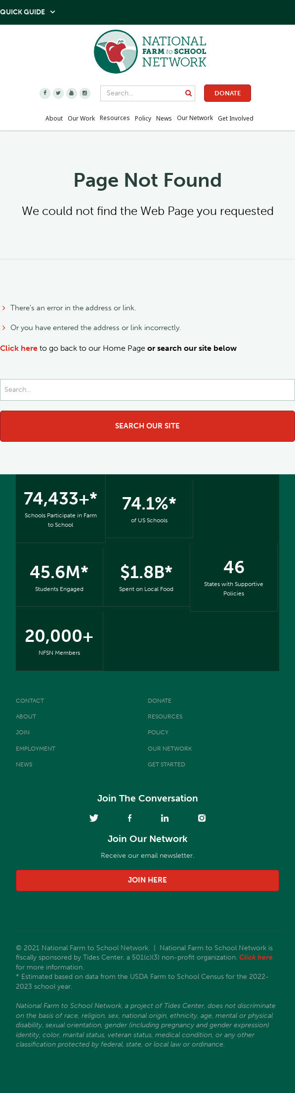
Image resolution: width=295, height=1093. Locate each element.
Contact (30, 700)
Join (23, 732)
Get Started (166, 764)
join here (147, 880)
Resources (115, 118)
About (26, 716)
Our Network (195, 118)
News (24, 764)
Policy (158, 732)
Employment (35, 748)
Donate (227, 93)
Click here (19, 348)
